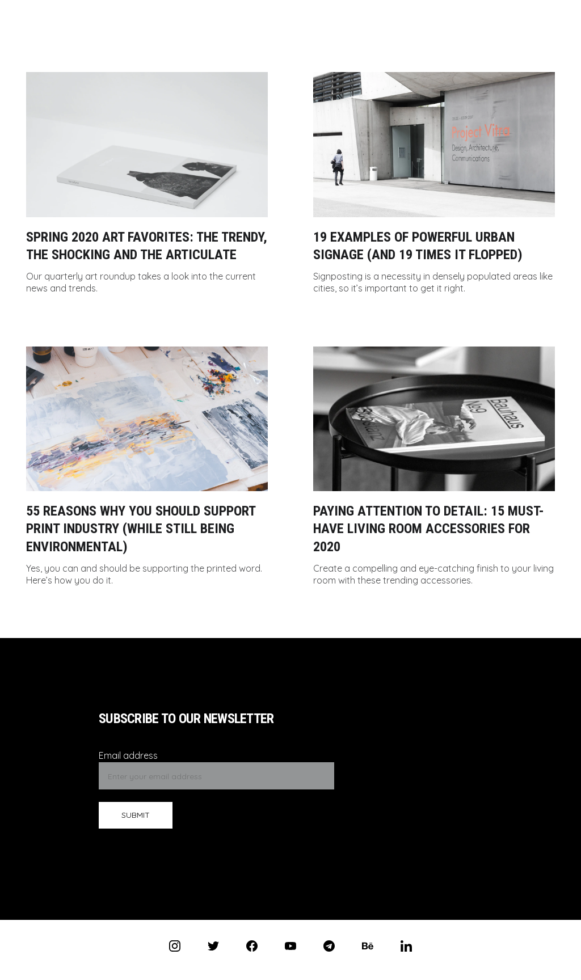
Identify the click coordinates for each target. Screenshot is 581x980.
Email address (128, 755)
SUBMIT (135, 815)
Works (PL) (380, 13)
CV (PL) (256, 13)
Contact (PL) (314, 13)
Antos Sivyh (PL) (192, 13)
